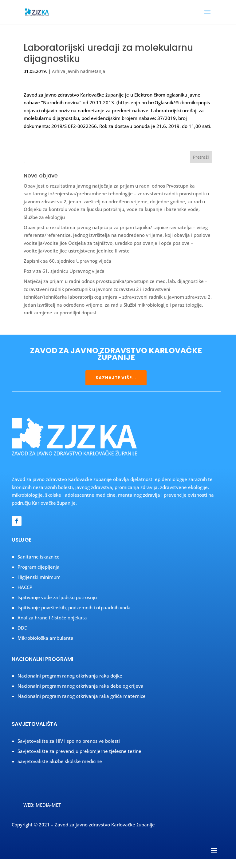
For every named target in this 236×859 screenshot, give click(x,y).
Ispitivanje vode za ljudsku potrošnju (57, 597)
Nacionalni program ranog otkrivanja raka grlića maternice (82, 696)
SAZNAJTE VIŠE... (116, 378)
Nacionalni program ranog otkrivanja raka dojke (70, 676)
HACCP (25, 587)
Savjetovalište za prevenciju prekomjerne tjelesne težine (79, 751)
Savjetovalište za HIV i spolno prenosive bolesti (69, 741)
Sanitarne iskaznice (39, 557)
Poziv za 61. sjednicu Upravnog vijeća (64, 271)
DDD (23, 628)
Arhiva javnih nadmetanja (78, 71)
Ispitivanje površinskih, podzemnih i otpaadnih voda (74, 607)
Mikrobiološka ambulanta (45, 638)
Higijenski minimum (39, 577)
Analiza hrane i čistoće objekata (52, 617)
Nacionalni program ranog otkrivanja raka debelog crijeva (81, 686)
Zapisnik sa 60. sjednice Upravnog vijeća (67, 261)
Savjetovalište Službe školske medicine (60, 761)
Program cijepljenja (39, 567)
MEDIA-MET (48, 805)
